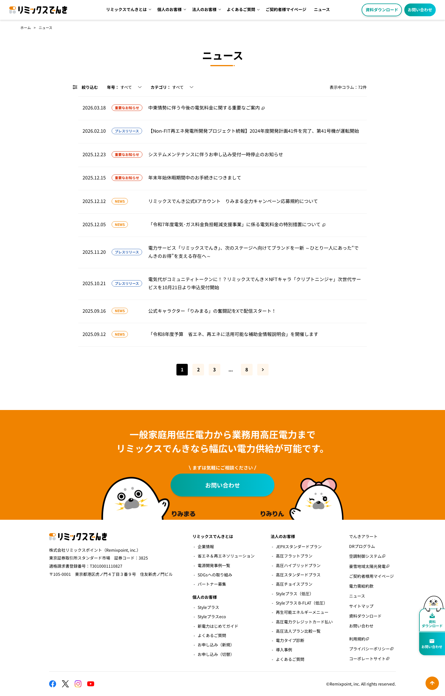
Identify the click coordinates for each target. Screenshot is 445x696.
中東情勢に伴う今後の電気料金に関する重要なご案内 (204, 107)
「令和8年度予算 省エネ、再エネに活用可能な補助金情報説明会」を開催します (233, 334)
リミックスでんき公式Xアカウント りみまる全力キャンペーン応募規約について (233, 201)
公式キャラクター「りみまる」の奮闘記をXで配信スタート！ (212, 310)
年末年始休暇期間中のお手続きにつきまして (194, 177)
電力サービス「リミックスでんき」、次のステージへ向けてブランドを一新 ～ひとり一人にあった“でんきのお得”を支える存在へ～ (253, 251)
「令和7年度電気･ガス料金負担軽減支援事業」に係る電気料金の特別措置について (234, 224)
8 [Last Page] (246, 369)
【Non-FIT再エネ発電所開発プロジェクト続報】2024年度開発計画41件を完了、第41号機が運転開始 (253, 130)
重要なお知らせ (127, 107)
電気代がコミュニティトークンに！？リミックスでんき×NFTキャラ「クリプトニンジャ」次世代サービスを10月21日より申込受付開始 (254, 283)
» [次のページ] (263, 369)
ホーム (25, 27)
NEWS (120, 201)
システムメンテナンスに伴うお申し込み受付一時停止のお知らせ (215, 154)
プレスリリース (127, 130)
